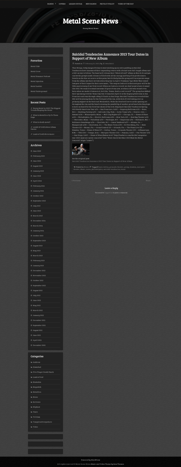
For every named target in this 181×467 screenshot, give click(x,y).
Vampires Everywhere (42, 422)
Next (148, 180)
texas (123, 169)
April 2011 (37, 340)
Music (82, 169)
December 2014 (39, 221)
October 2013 (38, 235)
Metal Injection (37, 81)
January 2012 (38, 315)
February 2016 (39, 186)
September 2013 (39, 240)
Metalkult (109, 63)
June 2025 (37, 151)
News (86, 167)
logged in (108, 192)
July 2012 (36, 295)
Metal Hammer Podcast (40, 76)
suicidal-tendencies (111, 169)
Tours (35, 412)
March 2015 (38, 216)
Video (35, 427)
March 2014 (38, 226)
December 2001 (39, 345)
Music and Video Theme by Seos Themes (107, 464)
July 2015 (36, 206)
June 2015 (37, 211)
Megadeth (37, 387)
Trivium (36, 417)
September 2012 (39, 285)
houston (133, 167)
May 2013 (37, 250)
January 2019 (38, 171)
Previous (76, 180)
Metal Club (35, 66)
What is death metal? (41, 122)
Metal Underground (39, 91)
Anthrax (36, 362)
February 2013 (39, 260)
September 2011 (39, 325)
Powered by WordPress (90, 460)
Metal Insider (36, 86)
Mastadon (37, 382)
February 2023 (39, 156)
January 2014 (38, 231)
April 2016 (37, 181)
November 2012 (39, 275)
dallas (106, 167)
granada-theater (116, 167)
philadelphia (97, 169)
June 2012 (37, 300)
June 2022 (37, 161)
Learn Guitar (75, 4)
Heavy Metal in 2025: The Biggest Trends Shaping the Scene (45, 109)
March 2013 (38, 255)
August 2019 (38, 166)
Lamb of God (38, 377)
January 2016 (38, 191)
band (100, 167)
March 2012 (38, 310)
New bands (91, 4)
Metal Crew (35, 71)
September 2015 (39, 201)
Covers (62, 4)
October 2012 (38, 280)
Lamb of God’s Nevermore (43, 134)
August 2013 (37, 245)
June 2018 (37, 176)
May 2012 (37, 305)
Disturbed (37, 367)
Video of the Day (126, 4)
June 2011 (37, 335)
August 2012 (37, 290)
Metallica (37, 392)
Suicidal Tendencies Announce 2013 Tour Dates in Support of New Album (102, 161)
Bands (50, 4)
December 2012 (39, 270)
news (88, 169)
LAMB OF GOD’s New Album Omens (43, 128)
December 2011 (39, 320)
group (126, 167)
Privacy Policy (107, 4)
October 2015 (38, 196)
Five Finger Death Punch (43, 372)
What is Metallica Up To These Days (44, 116)
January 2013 (38, 265)
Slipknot (36, 407)
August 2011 (37, 330)
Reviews (36, 402)
